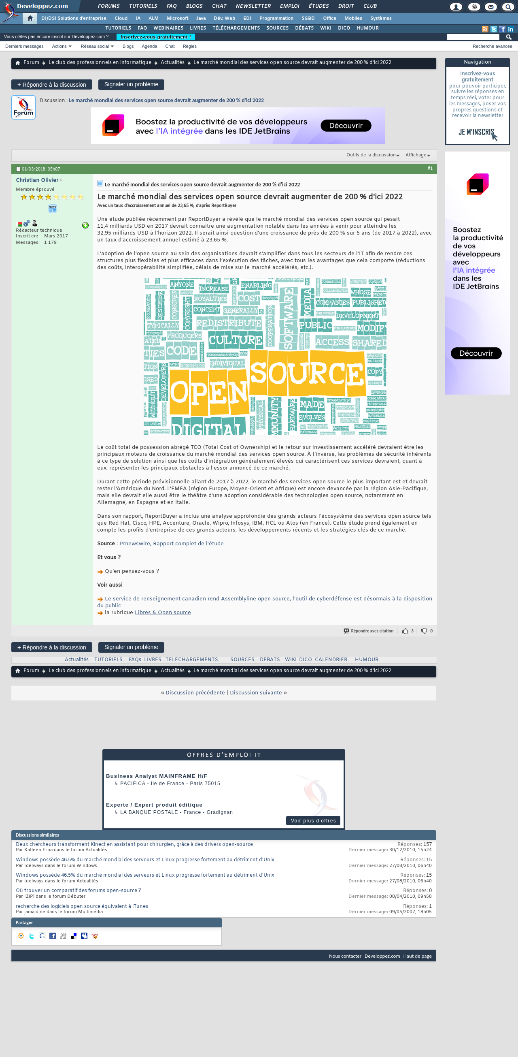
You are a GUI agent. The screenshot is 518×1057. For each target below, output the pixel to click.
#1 (430, 168)
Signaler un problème (131, 84)
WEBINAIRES (168, 28)
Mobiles (353, 18)
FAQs (135, 660)
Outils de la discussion (371, 155)
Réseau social (95, 46)
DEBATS (270, 660)
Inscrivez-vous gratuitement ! (156, 36)
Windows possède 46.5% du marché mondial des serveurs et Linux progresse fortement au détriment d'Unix (145, 860)
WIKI (325, 28)
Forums (108, 6)
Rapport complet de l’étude (188, 543)
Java (201, 18)
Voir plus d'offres (313, 821)
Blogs (194, 6)
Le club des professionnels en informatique (100, 63)
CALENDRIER (331, 660)
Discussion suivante (256, 693)
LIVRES (198, 28)
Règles (190, 46)
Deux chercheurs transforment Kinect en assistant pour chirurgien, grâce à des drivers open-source (134, 844)
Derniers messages (24, 46)
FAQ (171, 6)
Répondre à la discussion (51, 84)
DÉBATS (304, 28)
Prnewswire (134, 543)
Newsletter (253, 6)
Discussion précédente (195, 693)
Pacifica (132, 783)
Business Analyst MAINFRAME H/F (157, 776)
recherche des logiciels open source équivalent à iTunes (82, 906)
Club (369, 6)
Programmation (276, 18)
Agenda (149, 46)
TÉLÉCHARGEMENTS (236, 28)
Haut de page (417, 956)
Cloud (121, 18)
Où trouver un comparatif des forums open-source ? (78, 891)
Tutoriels (142, 6)
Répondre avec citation (369, 631)
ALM (154, 18)
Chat (219, 6)
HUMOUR (368, 28)
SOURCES (277, 28)
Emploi (289, 6)
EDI (247, 18)
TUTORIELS (118, 28)
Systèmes (381, 18)
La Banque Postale (149, 812)
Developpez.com (382, 956)
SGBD (308, 18)
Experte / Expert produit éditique (154, 805)
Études (318, 6)
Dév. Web (224, 18)
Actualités (173, 63)
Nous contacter (345, 956)
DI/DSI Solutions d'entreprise (73, 18)
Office (329, 18)
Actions (59, 46)
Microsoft (177, 18)
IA (138, 18)
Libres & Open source (163, 612)
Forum (31, 63)
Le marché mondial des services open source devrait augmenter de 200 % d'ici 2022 (166, 100)
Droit (345, 6)
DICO (344, 28)
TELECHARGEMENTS (192, 660)
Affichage (416, 155)
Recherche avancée (492, 46)
